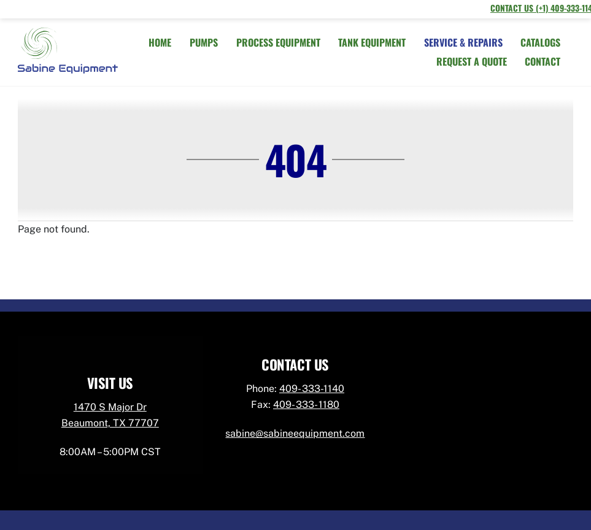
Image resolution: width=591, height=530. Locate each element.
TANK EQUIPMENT (372, 42)
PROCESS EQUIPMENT (278, 42)
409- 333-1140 (311, 388)
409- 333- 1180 (306, 404)
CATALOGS (540, 42)
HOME (160, 42)
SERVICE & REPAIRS (463, 42)
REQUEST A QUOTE (471, 61)
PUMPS (204, 42)
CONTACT (542, 61)
